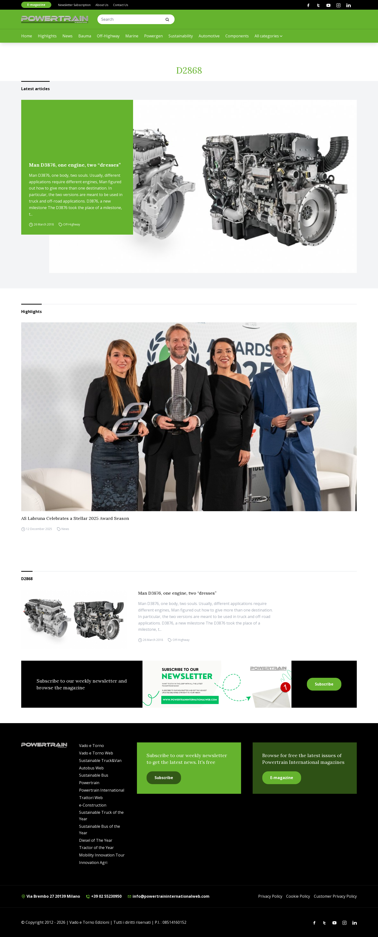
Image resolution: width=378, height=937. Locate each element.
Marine (131, 36)
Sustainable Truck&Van (100, 760)
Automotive (209, 36)
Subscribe (324, 684)
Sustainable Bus (93, 775)
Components (237, 36)
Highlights (47, 36)
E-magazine (36, 5)
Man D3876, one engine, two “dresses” (75, 165)
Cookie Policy (298, 896)
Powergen (153, 36)
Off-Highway (108, 36)
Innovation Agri (93, 862)
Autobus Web (91, 768)
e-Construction (92, 805)
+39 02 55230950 (104, 896)
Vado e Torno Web (96, 753)
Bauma (84, 36)
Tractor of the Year (96, 847)
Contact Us (120, 5)
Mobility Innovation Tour (102, 855)
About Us (101, 5)
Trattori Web (91, 797)
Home (26, 36)
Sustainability (181, 36)
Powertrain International (101, 790)
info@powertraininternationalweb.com (168, 896)
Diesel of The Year (95, 840)
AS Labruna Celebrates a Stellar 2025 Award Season (75, 518)
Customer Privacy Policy (335, 896)
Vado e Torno (91, 745)
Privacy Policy (270, 896)
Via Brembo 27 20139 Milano (50, 896)
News (67, 36)
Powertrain (89, 782)
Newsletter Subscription (74, 5)
